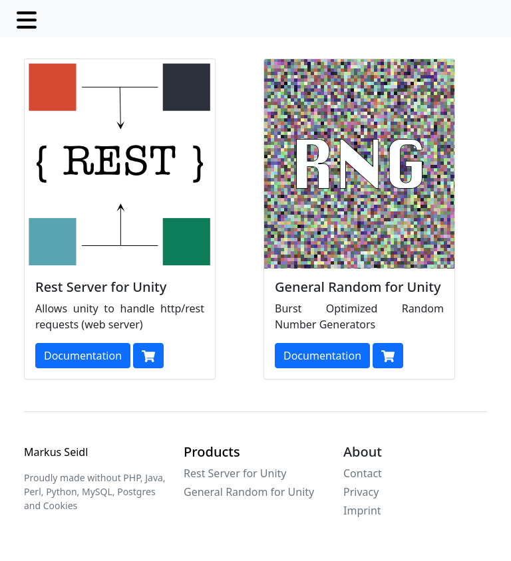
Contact (362, 473)
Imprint (362, 510)
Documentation (83, 355)
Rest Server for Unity (235, 473)
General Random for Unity (249, 492)
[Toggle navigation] (26, 18)
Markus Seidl (56, 452)
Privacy (361, 492)
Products (212, 452)
